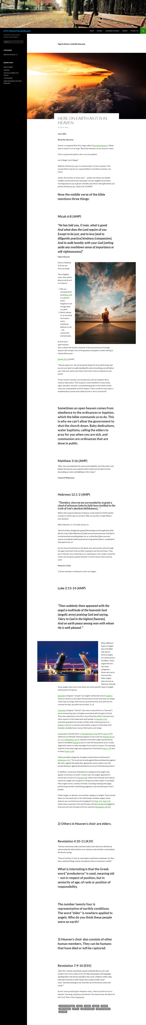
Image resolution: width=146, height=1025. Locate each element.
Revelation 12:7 (72, 739)
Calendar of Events (112, 31)
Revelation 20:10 (103, 807)
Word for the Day (9, 54)
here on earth (65, 1009)
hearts (95, 1006)
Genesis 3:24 (101, 719)
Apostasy (6, 70)
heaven (104, 1006)
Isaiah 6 (109, 695)
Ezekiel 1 (61, 725)
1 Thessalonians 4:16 (88, 734)
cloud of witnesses (67, 1006)
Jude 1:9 (106, 734)
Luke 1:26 (69, 751)
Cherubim (62, 710)
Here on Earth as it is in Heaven (82, 120)
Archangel (62, 734)
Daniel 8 (76, 742)
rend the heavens (103, 1009)
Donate (99, 31)
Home (92, 31)
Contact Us (134, 31)
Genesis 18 (82, 777)
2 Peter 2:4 (97, 801)
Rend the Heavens (100, 145)
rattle (75, 1009)
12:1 (63, 739)
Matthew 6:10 (66, 295)
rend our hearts (88, 1009)
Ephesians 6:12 (64, 760)
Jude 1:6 (106, 801)
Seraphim (62, 695)
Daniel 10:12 (63, 359)
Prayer (124, 31)
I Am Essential (8, 78)
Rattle (81, 997)
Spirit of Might (8, 67)
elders (87, 1006)
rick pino (63, 1012)
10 (70, 725)
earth (79, 1006)
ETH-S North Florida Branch (17, 31)
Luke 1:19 (107, 748)
